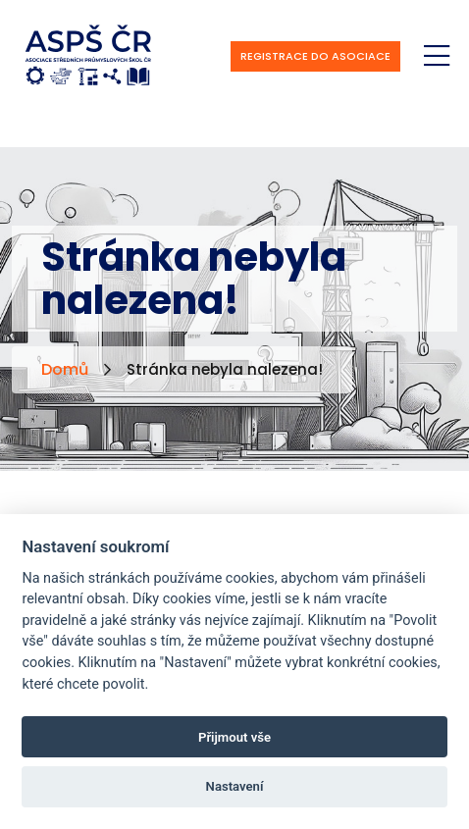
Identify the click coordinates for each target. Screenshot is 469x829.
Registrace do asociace (315, 56)
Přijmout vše (234, 737)
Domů (64, 369)
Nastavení (235, 786)
